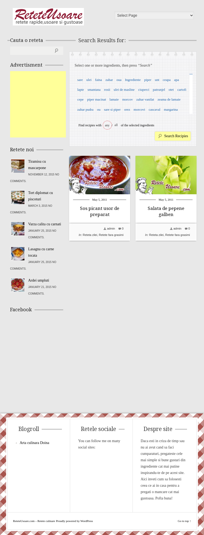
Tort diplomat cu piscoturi (40, 196)
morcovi (139, 109)
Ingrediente (133, 80)
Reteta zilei (90, 234)
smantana (93, 90)
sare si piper (112, 109)
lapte (80, 90)
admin (111, 228)
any (107, 125)
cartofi (181, 90)
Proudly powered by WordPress (74, 521)
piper (147, 80)
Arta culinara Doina (34, 443)
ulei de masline (124, 90)
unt (157, 80)
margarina (171, 109)
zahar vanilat (145, 99)
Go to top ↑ (184, 521)
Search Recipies (176, 136)
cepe (80, 99)
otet (171, 90)
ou (98, 109)
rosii (107, 90)
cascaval (154, 109)
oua (118, 80)
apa (176, 80)
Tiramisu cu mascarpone (37, 164)
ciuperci (143, 90)
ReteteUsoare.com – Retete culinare (48, 16)
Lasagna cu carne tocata (41, 252)
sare (80, 80)
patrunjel (159, 90)
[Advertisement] (50, 104)
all (116, 125)
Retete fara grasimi (111, 234)
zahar (109, 80)
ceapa (167, 80)
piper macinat (96, 99)
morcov (127, 99)
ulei (89, 80)
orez (127, 109)
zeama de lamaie (169, 99)
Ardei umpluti (38, 280)
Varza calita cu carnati (44, 224)
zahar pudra (85, 109)
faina (98, 80)
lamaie (114, 99)
